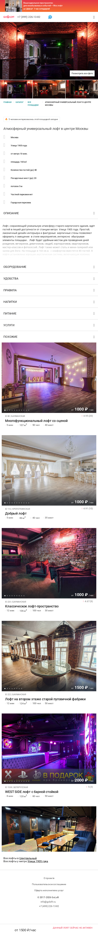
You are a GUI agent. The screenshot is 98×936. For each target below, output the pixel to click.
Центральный (28, 858)
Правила (49, 291)
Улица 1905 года (38, 861)
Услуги (49, 326)
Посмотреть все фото (82, 73)
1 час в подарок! (42, 8)
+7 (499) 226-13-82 (28, 16)
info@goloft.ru (48, 901)
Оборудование (49, 267)
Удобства (49, 279)
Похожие (49, 337)
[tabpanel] (49, 377)
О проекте (49, 878)
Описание (49, 214)
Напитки (49, 302)
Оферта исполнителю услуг (49, 890)
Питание (49, 314)
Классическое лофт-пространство (32, 606)
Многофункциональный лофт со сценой (36, 421)
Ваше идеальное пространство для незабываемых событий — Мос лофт (43, 4)
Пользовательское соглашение (49, 884)
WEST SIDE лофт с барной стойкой (31, 792)
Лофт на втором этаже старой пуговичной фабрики (45, 699)
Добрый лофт (15, 513)
